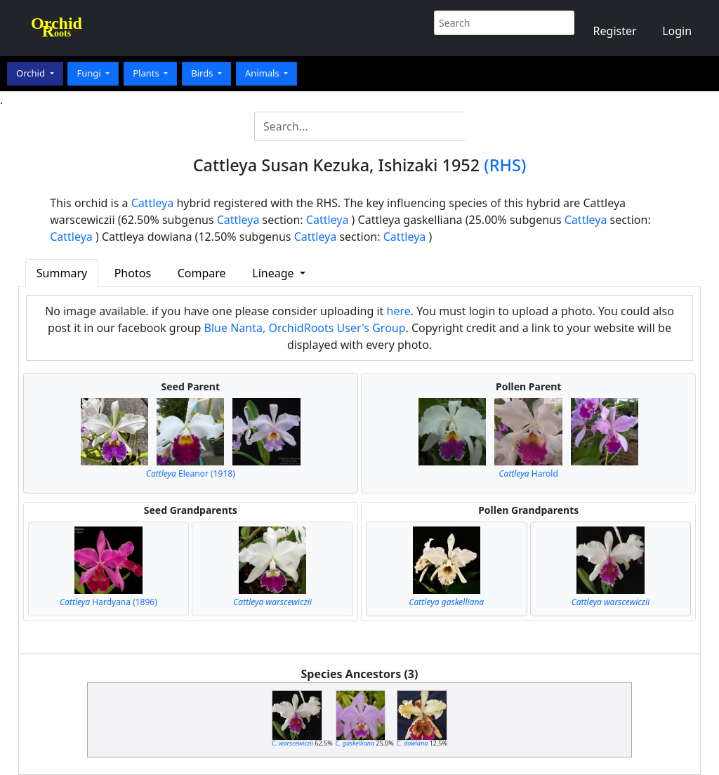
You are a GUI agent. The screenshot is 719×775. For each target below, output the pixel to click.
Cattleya (152, 203)
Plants (147, 73)
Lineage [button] (274, 273)
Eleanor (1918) (190, 473)
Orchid (31, 73)
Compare (202, 273)
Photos (132, 273)
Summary (62, 273)
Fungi (90, 73)
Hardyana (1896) (108, 602)
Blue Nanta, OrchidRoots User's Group (305, 328)
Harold (528, 473)
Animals (263, 73)
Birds (203, 73)
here (399, 311)
